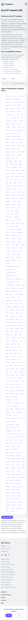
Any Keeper (9, 306)
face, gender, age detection (12, 71)
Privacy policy (4, 551)
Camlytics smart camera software (11, 21)
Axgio (21, 440)
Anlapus (19, 492)
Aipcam (20, 164)
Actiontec (15, 120)
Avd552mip (18, 409)
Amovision (14, 248)
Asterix (22, 368)
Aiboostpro (18, 480)
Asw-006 (8, 378)
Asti (7, 371)
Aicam (7, 483)
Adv (20, 133)
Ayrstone (20, 443)
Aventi (19, 505)
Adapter (14, 127)
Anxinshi (8, 471)
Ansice (7, 495)
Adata (19, 127)
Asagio (20, 356)
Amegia (14, 238)
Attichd (16, 384)
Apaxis (17, 313)
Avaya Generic (9, 409)
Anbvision (14, 260)
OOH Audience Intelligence (8, 572)
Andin (19, 260)
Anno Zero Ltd (9, 294)
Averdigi (8, 474)
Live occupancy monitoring (8, 564)
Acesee (19, 111)
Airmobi (12, 170)
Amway (21, 251)
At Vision (14, 378)
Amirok (12, 244)
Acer (7, 111)
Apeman (8, 461)
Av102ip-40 (14, 396)
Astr (11, 371)
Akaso (15, 182)
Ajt (23, 179)
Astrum (8, 375)
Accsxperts (18, 108)
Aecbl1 (7, 142)
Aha (13, 158)
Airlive (7, 170)
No (19, 615)
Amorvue (8, 248)
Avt (23, 433)
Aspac (7, 368)
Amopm (23, 244)
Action (22, 117)
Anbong (8, 260)
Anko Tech (14, 288)
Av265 (15, 399)
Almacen (17, 210)
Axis (7, 443)
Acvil (7, 480)
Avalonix (8, 406)
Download (3, 592)
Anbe (13, 489)
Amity (17, 244)
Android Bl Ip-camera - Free (13, 266)
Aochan (12, 309)
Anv (16, 303)
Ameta (19, 241)
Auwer (22, 393)
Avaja (22, 402)
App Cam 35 (21, 322)
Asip (11, 365)
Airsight (23, 170)
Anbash (18, 254)
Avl (17, 427)
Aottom (13, 495)
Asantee (13, 359)
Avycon (22, 437)
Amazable (19, 229)
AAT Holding (14, 449)
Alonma (8, 213)
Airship (17, 170)
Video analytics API (6, 584)
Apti (7, 331)
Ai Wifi (19, 161)
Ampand (8, 489)
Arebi (18, 461)
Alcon (19, 189)
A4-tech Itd (21, 96)
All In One (8, 204)
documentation (6, 49)
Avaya (7, 464)
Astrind (15, 371)
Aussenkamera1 (10, 393)
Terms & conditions (6, 548)
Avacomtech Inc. (10, 455)
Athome (8, 381)
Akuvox (15, 186)
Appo (7, 328)
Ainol (15, 164)
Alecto (7, 192)
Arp (7, 353)
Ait (6, 179)
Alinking (19, 201)
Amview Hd (14, 251)
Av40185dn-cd (9, 402)
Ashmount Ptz (20, 362)
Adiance (8, 133)
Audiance (19, 387)
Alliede (7, 207)
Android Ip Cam (10, 269)
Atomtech (20, 502)
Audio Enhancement (11, 505)
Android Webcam (10, 282)
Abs (23, 102)
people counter (9, 61)
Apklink (21, 316)
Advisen (13, 139)
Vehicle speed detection (7, 569)
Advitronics (20, 139)
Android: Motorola (15, 458)
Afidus (13, 148)
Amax (13, 229)
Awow (7, 511)
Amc (20, 235)
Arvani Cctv (13, 356)
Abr (12, 102)
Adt (16, 133)
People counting (5, 559)
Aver (13, 412)
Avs (19, 433)
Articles (3, 597)
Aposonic (14, 322)
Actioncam (8, 120)
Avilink (13, 474)
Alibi (17, 198)
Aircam (7, 167)
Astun (12, 375)
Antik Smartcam (18, 300)
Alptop (7, 223)
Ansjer (22, 458)
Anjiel (23, 285)
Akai (11, 182)
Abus (14, 105)
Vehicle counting (5, 567)
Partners (3, 600)
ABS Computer (10, 452)
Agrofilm (8, 155)
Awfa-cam (19, 508)
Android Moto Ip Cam (11, 275)
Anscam (8, 297)
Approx (17, 328)
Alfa (23, 192)
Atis (13, 381)
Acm (14, 114)
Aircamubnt (14, 167)
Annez (7, 291)
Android (8, 263)
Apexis (11, 316)
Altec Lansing (21, 468)
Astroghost (21, 371)
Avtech (8, 437)
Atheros (20, 378)
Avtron (13, 437)
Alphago (8, 486)
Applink (20, 325)
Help (2, 603)
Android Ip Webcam (11, 272)
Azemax (8, 446)
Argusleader (14, 344)
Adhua (7, 130)
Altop (22, 223)
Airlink (20, 167)
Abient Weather (16, 99)
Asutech (22, 375)
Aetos (23, 145)
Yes (9, 615)
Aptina (11, 331)
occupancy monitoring (11, 69)
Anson (13, 297)
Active (7, 124)
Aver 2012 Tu (19, 412)
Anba (13, 254)
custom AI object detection (12, 73)
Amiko (7, 244)
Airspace (13, 173)
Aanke (18, 474)
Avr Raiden (14, 433)
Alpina (13, 220)
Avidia (23, 418)
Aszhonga (8, 502)
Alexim (18, 192)
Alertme (13, 192)
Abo (22, 474)
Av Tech (8, 396)
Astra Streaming (15, 499)
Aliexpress (8, 201)
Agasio (13, 151)
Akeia (19, 182)
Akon (7, 186)
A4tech (15, 96)
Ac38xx (19, 105)
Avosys (7, 433)
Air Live (22, 464)
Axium (11, 443)
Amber (7, 235)
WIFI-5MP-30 (6, 83)
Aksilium (13, 483)
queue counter (8, 63)
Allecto (19, 204)
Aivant (15, 179)
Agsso (13, 155)
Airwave (23, 176)
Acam (7, 108)
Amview (8, 251)
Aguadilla (19, 155)
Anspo (18, 297)
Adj (13, 133)
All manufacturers (7, 517)
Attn (21, 384)
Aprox (22, 328)
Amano (17, 226)
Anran (21, 294)
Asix (15, 365)
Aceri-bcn (12, 111)
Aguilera (8, 158)
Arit (19, 344)
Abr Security (17, 102)
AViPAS (7, 508)
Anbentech (19, 257)
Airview (17, 176)
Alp (12, 213)
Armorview (8, 350)
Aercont (8, 145)
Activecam (21, 477)
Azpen (18, 446)
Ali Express (22, 195)
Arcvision (13, 337)
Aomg (17, 309)
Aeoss (21, 142)
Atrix (22, 381)
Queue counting (5, 561)
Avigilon (14, 421)
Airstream (19, 173)
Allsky (12, 210)
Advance (8, 136)
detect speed (8, 67)
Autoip (17, 393)
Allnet (7, 210)
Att (7, 384)
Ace (24, 108)
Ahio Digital (9, 161)
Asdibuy (18, 471)
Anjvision (8, 288)
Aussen (12, 390)
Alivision (19, 483)
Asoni (23, 365)
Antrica (12, 303)
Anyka (13, 471)
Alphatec (8, 220)
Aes (19, 145)
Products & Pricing (6, 594)
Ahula (7, 458)
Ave (23, 409)
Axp (15, 443)
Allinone (13, 207)
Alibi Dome (22, 198)
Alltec (7, 468)
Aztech (8, 449)
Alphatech (13, 468)
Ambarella (19, 232)
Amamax (11, 226)
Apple (7, 325)
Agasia (7, 151)
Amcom (14, 486)
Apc (22, 313)
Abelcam (8, 99)
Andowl (8, 492)
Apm (22, 319)
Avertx (14, 415)
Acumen (13, 124)
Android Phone (9, 279)
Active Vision (14, 477)
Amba (13, 232)
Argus (7, 344)
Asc (18, 359)
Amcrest (8, 238)
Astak (17, 368)
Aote (7, 313)
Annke (19, 291)
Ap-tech (19, 495)
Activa (21, 120)
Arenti (7, 499)
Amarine (8, 229)
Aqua (16, 331)
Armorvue (15, 350)
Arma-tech (17, 347)
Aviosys (18, 424)
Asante (8, 359)
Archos (7, 337)
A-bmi (7, 102)
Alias (12, 198)
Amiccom (20, 486)
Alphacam (16, 217)
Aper (7, 316)
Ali (17, 195)
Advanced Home (16, 136)
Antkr (7, 303)
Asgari (13, 362)
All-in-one (19, 207)
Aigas (11, 164)
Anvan (20, 303)
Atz (10, 387)
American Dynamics (11, 241)
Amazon (8, 232)
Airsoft (7, 173)
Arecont (8, 340)
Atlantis (17, 381)
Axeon (16, 440)
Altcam (17, 223)
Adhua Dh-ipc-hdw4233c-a (18, 130)
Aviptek (8, 427)
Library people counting (7, 579)
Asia (7, 365)
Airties (7, 176)
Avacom (17, 402)
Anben (12, 257)
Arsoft (7, 356)
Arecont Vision (18, 452)
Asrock (12, 368)
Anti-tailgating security (7, 577)
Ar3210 (15, 334)
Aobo (7, 309)
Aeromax (14, 145)
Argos (20, 340)
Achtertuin (8, 114)
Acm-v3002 (20, 114)
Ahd (17, 158)
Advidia (8, 139)
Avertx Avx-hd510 (10, 418)
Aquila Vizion (9, 334)
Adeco (11, 480)
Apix (16, 316)
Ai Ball (15, 161)
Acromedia (13, 117)
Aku (11, 186)
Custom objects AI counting (8, 587)
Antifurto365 (9, 300)
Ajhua (19, 179)
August (23, 461)
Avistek (13, 427)
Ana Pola (8, 254)
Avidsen (8, 421)
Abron (7, 477)
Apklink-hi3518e (10, 319)
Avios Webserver (10, 424)
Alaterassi (8, 189)
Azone (13, 446)
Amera (19, 238)
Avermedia (8, 415)
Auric (7, 390)
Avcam (12, 511)
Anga (18, 282)
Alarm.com (21, 186)
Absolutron (8, 105)
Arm (12, 347)
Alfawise (8, 195)
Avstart (13, 508)
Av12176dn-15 (9, 399)
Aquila (20, 331)
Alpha (16, 213)
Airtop (12, 176)
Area (18, 337)
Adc (24, 127)
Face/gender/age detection (8, 574)
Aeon (17, 142)
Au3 (14, 387)
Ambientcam (14, 235)
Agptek (22, 151)
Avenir (12, 464)
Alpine (18, 220)
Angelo (18, 285)
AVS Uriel (18, 455)
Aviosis (17, 464)
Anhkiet (13, 492)
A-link (14, 201)
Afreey (18, 148)
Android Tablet (18, 279)
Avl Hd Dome (9, 430)
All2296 (14, 204)
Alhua (13, 195)
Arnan (20, 350)
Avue (17, 437)
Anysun (22, 306)
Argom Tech (15, 340)
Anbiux (18, 489)
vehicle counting (9, 65)
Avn (15, 430)
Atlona (14, 502)
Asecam (8, 362)
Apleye (17, 319)
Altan (12, 223)
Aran (20, 334)
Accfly (12, 108)
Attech (11, 384)
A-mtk (20, 248)
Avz (7, 440)
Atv (7, 387)
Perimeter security (5, 582)
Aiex (7, 164)
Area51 (23, 337)
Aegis (12, 142)
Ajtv (7, 182)
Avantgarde (15, 406)
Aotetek (12, 313)
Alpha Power (9, 217)
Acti (18, 117)
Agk (17, 151)
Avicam (18, 418)
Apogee (8, 322)
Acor (7, 117)
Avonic (19, 430)
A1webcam (8, 96)
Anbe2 (7, 257)
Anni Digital (14, 291)
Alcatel (14, 189)
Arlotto (7, 347)
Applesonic (13, 325)
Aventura (8, 412)
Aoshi (22, 309)
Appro (12, 328)
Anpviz (16, 294)
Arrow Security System (15, 353)
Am (7, 226)
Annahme (21, 288)
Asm (19, 365)
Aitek (10, 179)
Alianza (8, 198)
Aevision (8, 148)
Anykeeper (16, 306)
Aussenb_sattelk (20, 390)
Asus (17, 375)
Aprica (13, 461)
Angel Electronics (10, 285)
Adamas (8, 127)
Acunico (19, 124)
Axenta (11, 440)
